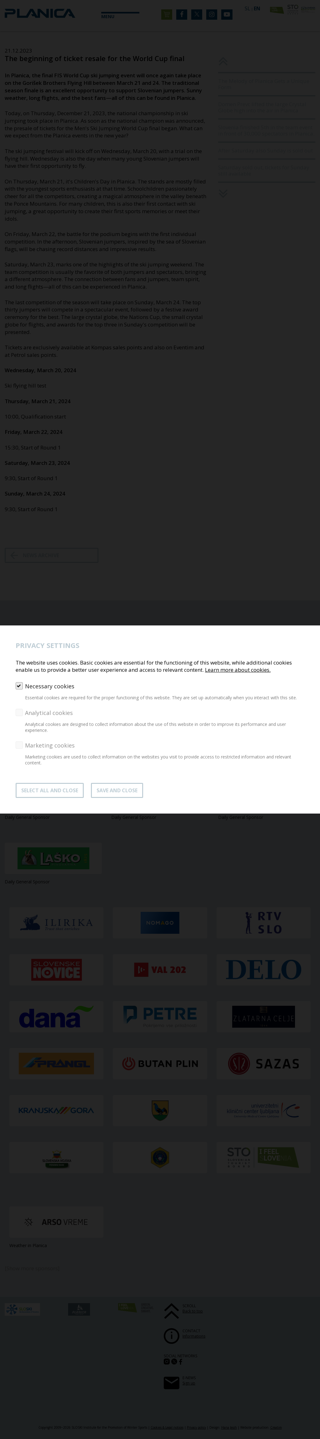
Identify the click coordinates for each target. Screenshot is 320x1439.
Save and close (117, 790)
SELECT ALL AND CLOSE (49, 790)
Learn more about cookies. (238, 669)
